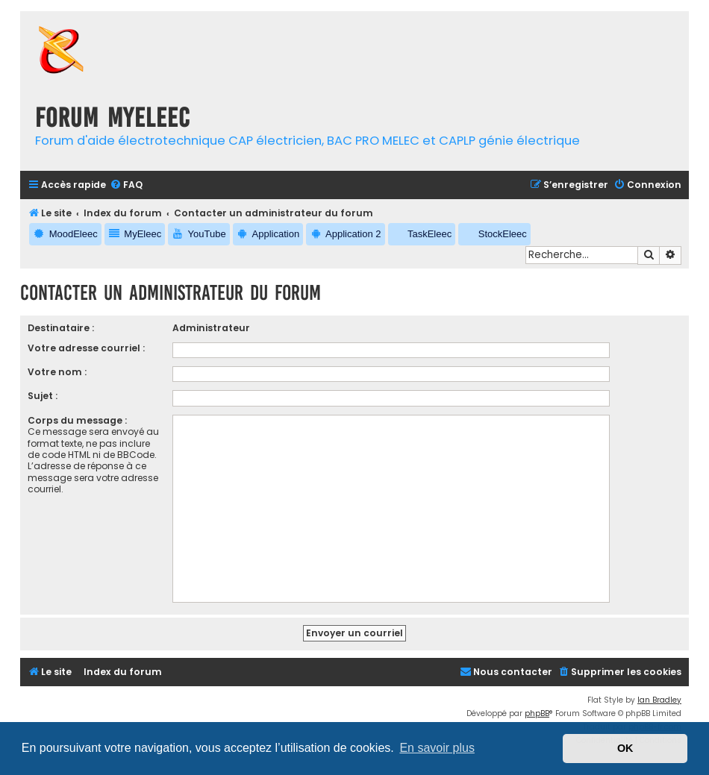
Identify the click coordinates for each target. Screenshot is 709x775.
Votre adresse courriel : (86, 348)
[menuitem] (126, 185)
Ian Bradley (659, 700)
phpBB (537, 713)
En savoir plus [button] (437, 747)
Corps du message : (77, 420)
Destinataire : (61, 327)
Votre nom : (57, 371)
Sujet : (42, 395)
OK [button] (625, 748)
